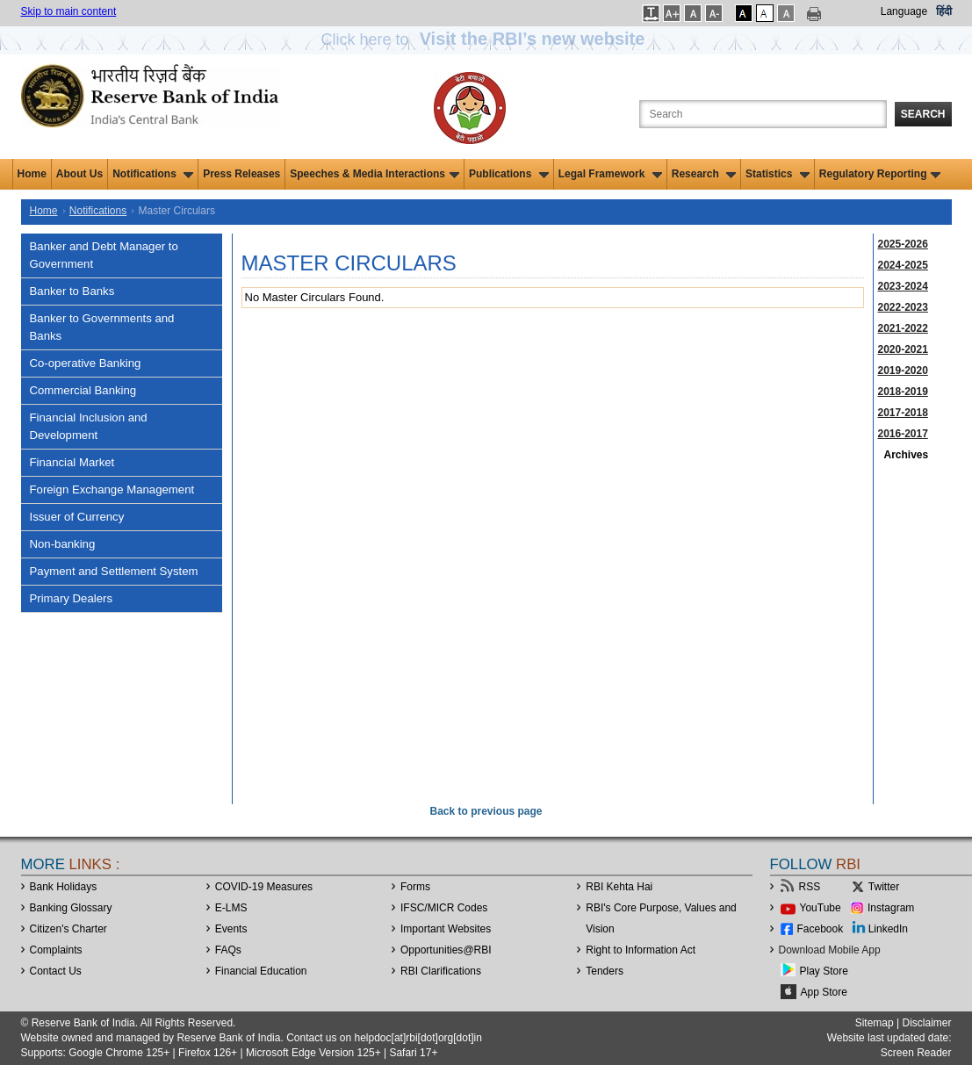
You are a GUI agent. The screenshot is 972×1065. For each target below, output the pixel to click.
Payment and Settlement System (114, 571)
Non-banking (63, 543)
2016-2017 (903, 434)
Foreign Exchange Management (112, 489)
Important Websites (445, 929)
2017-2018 (903, 413)
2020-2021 (903, 349)
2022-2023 (903, 307)
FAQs (228, 950)
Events (231, 929)
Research (704, 174)
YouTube (820, 908)
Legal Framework (610, 174)
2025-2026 (903, 244)
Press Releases (241, 174)
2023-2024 (903, 286)
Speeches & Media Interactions (374, 174)
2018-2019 (903, 391)
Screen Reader (916, 1053)
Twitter (883, 887)
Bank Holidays (63, 887)
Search (923, 114)
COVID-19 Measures (264, 887)
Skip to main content (69, 11)
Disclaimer (926, 1023)
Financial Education (261, 971)
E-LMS (231, 908)
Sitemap (874, 1023)
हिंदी (944, 11)
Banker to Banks (72, 291)
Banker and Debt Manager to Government (104, 255)
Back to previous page (485, 811)
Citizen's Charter (68, 929)
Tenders (604, 971)
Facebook (820, 929)
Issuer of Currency (77, 516)
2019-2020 (903, 370)
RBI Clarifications (440, 971)
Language (904, 11)
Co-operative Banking (85, 363)
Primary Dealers (71, 598)
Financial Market (72, 462)
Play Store (824, 971)
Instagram (891, 908)
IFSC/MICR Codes (443, 908)
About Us (79, 174)
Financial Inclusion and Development (89, 426)
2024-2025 (903, 265)
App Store (824, 992)
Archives (906, 455)
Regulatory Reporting (880, 174)
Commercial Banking (83, 390)
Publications (509, 174)
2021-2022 (903, 328)
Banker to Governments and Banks (102, 327)
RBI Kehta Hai (619, 887)
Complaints (56, 950)
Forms (415, 887)
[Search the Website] (763, 114)
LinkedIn (888, 929)
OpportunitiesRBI (446, 950)
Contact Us (56, 971)
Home (32, 174)
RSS (810, 887)
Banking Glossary (71, 908)
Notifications (152, 174)
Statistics (777, 174)
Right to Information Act (640, 950)
